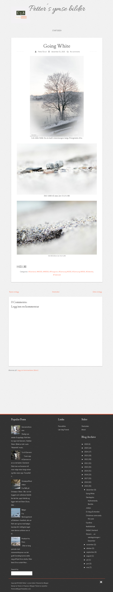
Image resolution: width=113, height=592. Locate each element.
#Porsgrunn (53, 271)
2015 (86, 486)
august (88, 556)
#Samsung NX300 (65, 271)
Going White (56, 46)
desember (90, 490)
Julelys (88, 508)
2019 (86, 471)
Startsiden (56, 30)
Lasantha (44, 586)
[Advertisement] (27, 387)
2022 (86, 459)
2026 (86, 444)
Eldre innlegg (97, 292)
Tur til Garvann (27, 452)
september (90, 552)
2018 (86, 474)
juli (87, 560)
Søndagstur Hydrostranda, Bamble (92, 500)
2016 (86, 482)
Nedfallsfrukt (90, 526)
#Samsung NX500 (78, 271)
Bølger (24, 510)
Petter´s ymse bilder (57, 9)
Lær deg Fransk (63, 429)
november (89, 544)
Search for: (15, 569)
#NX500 (46, 271)
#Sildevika (89, 271)
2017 (86, 478)
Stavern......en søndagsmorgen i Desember (93, 537)
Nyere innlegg (14, 292)
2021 (86, 463)
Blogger (46, 583)
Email (101, 582)
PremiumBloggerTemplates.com (21, 589)
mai (87, 567)
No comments (75, 52)
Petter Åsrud (42, 52)
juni (87, 563)
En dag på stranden (93, 512)
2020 (86, 467)
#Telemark (57, 275)
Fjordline (89, 523)
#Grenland (32, 271)
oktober (89, 548)
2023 (86, 455)
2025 (86, 448)
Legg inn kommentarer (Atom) (27, 370)
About (84, 429)
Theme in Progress (23, 586)
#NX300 (39, 271)
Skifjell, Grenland (92, 530)
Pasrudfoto (62, 426)
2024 (86, 452)
